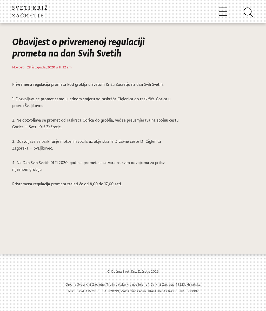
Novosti (18, 67)
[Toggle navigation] (223, 11)
